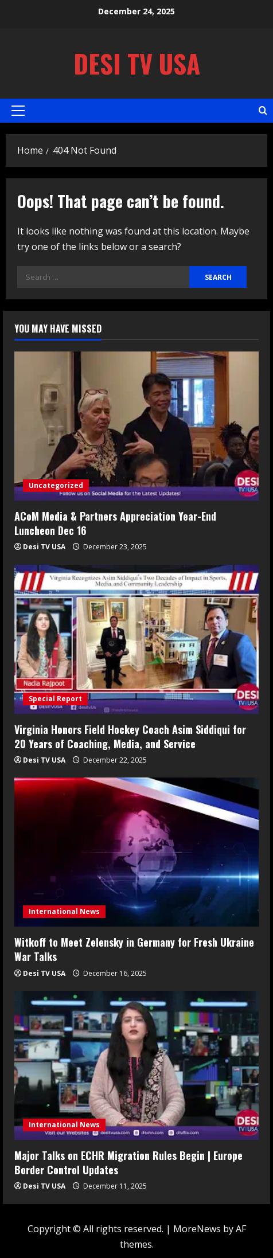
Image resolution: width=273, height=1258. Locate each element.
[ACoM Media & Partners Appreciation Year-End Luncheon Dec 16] (136, 426)
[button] (18, 111)
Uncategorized (56, 485)
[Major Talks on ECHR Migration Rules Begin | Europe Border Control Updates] (136, 1065)
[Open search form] (263, 110)
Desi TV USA (136, 63)
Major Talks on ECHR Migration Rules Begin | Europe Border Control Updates (128, 1162)
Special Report (55, 699)
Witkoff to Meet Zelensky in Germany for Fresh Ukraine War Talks (134, 949)
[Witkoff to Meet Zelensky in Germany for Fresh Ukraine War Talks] (136, 852)
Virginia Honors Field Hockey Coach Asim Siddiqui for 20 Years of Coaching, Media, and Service (130, 736)
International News (64, 911)
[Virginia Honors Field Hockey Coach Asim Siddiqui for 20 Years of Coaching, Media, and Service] (136, 639)
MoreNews (197, 1228)
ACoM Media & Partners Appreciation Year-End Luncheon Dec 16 (115, 523)
